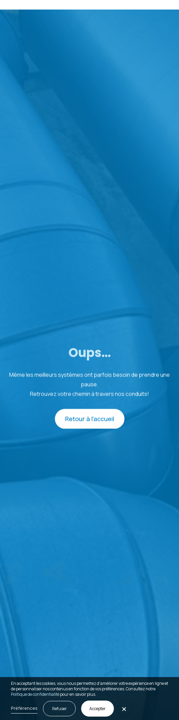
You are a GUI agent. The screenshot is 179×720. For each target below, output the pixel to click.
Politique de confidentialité (35, 694)
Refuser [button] (59, 708)
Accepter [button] (97, 708)
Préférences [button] (24, 708)
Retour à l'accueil (89, 419)
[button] (164, 5)
